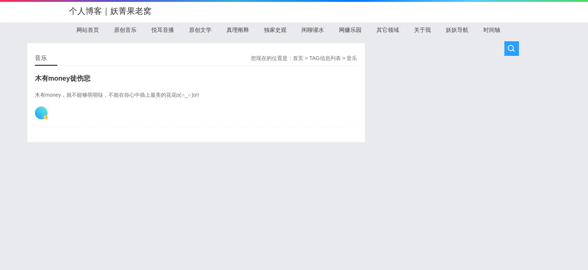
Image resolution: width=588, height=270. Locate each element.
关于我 (422, 30)
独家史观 (275, 30)
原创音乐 (125, 30)
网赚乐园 (350, 30)
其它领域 (387, 30)
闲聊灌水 (313, 30)
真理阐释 (237, 30)
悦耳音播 (163, 30)
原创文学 (200, 30)
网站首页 (87, 30)
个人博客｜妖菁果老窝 (110, 11)
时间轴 (491, 30)
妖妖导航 (457, 30)
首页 (298, 58)
